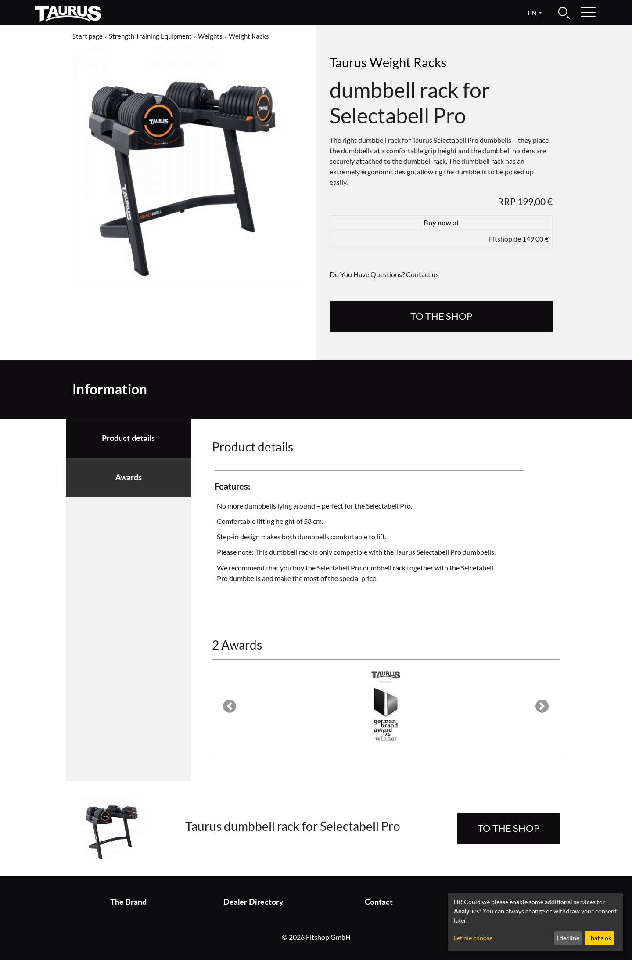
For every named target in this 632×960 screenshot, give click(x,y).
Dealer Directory (253, 901)
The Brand (128, 901)
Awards (128, 477)
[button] (229, 706)
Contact (379, 901)
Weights (210, 36)
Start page (87, 36)
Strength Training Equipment (150, 36)
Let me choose (473, 938)
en (532, 12)
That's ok (599, 938)
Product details (128, 438)
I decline (568, 938)
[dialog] (535, 922)
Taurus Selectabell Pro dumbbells (444, 552)
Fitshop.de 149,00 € (519, 239)
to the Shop (441, 316)
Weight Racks (249, 36)
